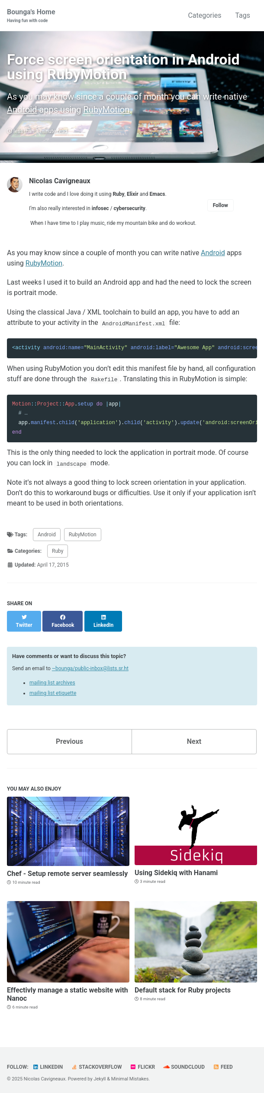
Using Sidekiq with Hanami (176, 869)
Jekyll (99, 1075)
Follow (220, 210)
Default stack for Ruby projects (183, 987)
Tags (242, 15)
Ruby (57, 555)
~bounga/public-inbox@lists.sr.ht (90, 665)
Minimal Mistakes (130, 1075)
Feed (223, 1064)
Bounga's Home (31, 16)
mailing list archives (52, 680)
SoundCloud (184, 1064)
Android (22, 114)
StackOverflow (96, 1064)
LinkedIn (47, 1064)
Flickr (142, 1064)
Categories (204, 15)
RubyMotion (107, 114)
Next (194, 738)
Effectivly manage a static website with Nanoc (67, 991)
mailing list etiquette (52, 690)
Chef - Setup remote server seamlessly (67, 870)
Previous (69, 738)
